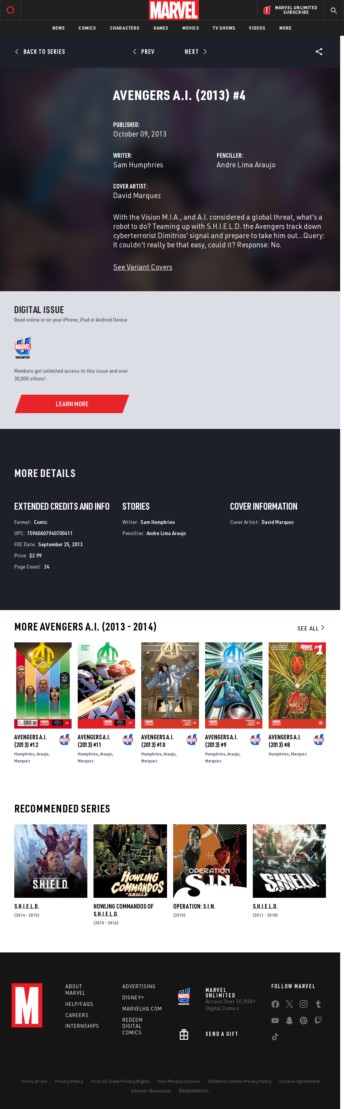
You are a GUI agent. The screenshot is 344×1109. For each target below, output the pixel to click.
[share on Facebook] (275, 1006)
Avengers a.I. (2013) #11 (94, 741)
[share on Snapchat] (289, 1022)
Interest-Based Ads (151, 1091)
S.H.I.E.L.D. (26, 906)
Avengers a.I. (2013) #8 (285, 741)
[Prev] (144, 51)
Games (161, 28)
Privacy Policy (69, 1081)
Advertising (139, 986)
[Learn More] (72, 404)
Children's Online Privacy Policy (240, 1081)
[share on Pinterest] (303, 1022)
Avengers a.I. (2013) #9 (221, 741)
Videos (257, 28)
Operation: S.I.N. (194, 906)
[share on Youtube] (275, 1022)
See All (311, 628)
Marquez (22, 761)
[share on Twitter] (289, 1005)
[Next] (194, 51)
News (58, 28)
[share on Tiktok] (275, 1038)
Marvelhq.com (142, 1009)
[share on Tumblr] (318, 1005)
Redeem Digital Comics (132, 1026)
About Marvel (75, 989)
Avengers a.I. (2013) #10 (157, 741)
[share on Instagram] (303, 1005)
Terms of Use (33, 1081)
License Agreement (299, 1081)
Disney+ (133, 997)
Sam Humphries (138, 164)
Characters (125, 28)
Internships (82, 1026)
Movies (190, 28)
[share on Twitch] (318, 1022)
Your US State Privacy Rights (120, 1081)
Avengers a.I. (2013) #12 (30, 741)
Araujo (42, 754)
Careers (77, 1015)
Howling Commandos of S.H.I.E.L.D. (124, 910)
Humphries (24, 754)
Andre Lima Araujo (246, 164)
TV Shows (224, 28)
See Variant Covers (142, 266)
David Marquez (137, 195)
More (285, 28)
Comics (87, 28)
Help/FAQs (79, 1004)
